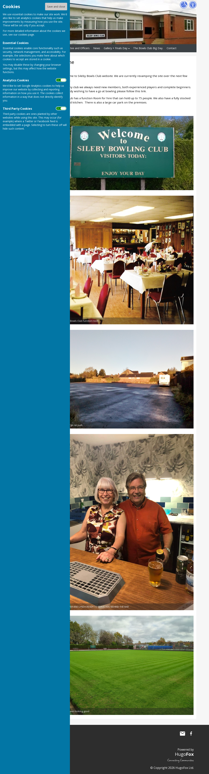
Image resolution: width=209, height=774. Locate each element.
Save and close (56, 6)
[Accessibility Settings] (192, 4)
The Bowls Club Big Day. (148, 48)
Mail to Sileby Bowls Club (182, 733)
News (96, 48)
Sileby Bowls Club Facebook (191, 733)
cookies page (26, 34)
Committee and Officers (75, 48)
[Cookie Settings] (183, 4)
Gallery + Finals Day (115, 48)
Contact (171, 48)
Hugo (184, 754)
